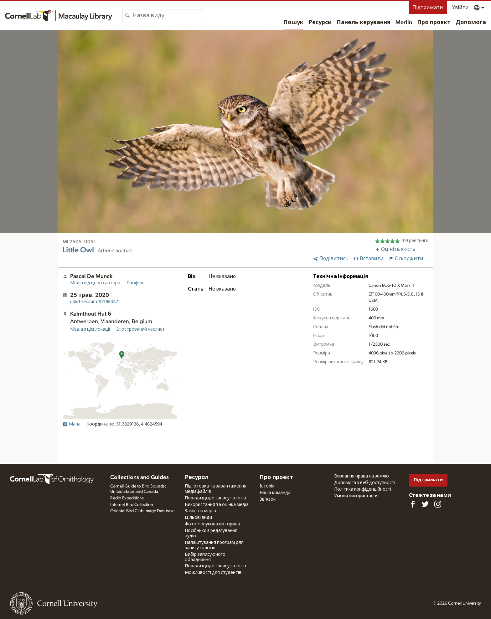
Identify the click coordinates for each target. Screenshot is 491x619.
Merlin (403, 22)
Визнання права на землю (361, 476)
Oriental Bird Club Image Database (142, 511)
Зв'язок (268, 499)
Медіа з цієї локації (90, 329)
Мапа (71, 424)
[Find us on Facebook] (412, 504)
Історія (267, 486)
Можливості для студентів (213, 572)
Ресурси (320, 22)
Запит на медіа (200, 511)
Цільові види (198, 517)
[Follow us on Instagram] (438, 504)
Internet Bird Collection (131, 505)
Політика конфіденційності (362, 489)
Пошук (293, 22)
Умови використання (356, 496)
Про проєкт (434, 22)
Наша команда (275, 493)
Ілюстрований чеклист (140, 329)
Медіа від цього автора (95, 283)
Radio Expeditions (127, 498)
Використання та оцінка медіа (217, 505)
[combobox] (167, 15)
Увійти (460, 7)
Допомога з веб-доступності (364, 483)
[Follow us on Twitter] (425, 504)
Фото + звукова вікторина (212, 524)
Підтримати (427, 7)
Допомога (471, 22)
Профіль (135, 283)
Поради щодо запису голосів (215, 498)
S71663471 (95, 302)
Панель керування (363, 22)
